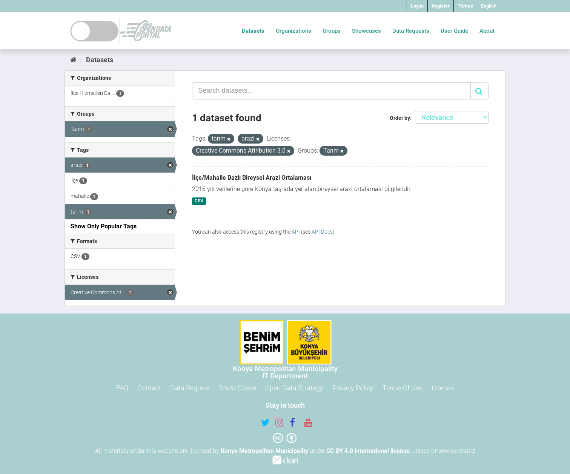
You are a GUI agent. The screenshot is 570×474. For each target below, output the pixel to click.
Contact (149, 388)
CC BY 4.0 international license (368, 450)
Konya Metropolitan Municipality (264, 450)
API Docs (322, 232)
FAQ (122, 388)
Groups (332, 31)
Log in (417, 6)
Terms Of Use (403, 388)
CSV (199, 201)
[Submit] (479, 90)
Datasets (253, 31)
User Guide (454, 31)
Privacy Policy (352, 388)
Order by (400, 118)
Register (441, 6)
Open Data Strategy (294, 388)
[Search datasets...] (331, 90)
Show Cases (237, 388)
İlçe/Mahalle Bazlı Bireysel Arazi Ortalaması (251, 177)
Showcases (366, 31)
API (296, 232)
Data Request (190, 388)
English (488, 6)
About (487, 31)
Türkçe (465, 6)
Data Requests (410, 31)
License (443, 388)
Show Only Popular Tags (104, 226)
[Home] (73, 60)
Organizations (293, 31)
